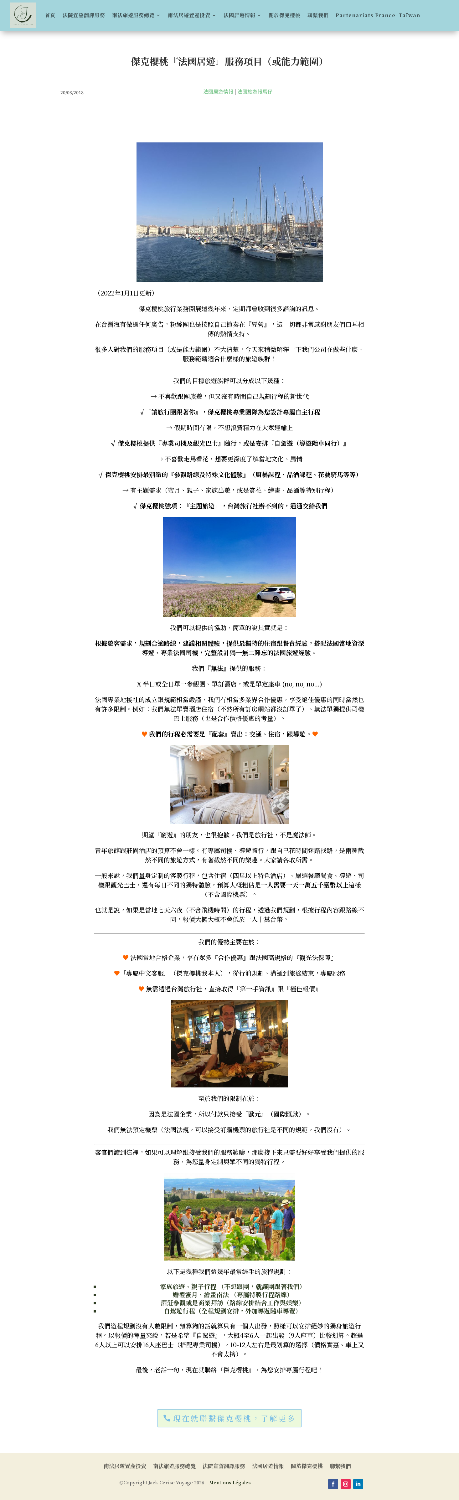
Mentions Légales (230, 1482)
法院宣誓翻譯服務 (84, 15)
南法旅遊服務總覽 (133, 15)
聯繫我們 (318, 15)
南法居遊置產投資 (189, 15)
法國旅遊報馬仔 (254, 91)
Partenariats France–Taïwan (378, 15)
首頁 (50, 15)
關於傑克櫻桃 (285, 15)
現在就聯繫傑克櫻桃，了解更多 (234, 1418)
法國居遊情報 (239, 15)
